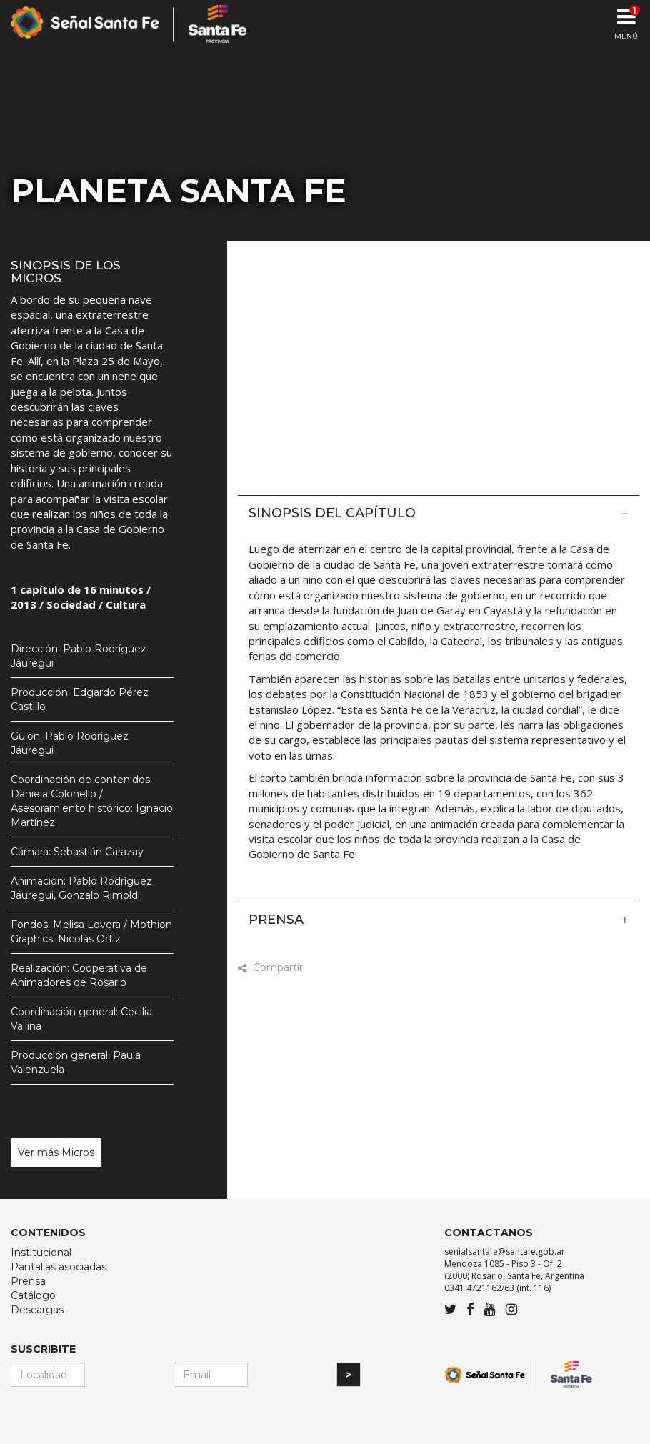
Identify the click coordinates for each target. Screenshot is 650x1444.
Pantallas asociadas (58, 1266)
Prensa (439, 919)
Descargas (37, 1309)
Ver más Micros (56, 1152)
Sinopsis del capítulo (439, 513)
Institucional (41, 1252)
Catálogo (33, 1295)
